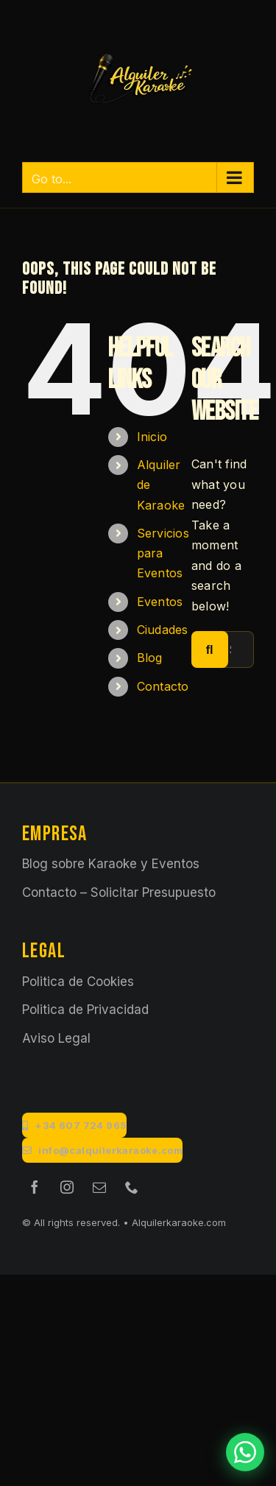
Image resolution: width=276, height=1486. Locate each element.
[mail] (99, 1187)
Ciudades (162, 629)
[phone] (131, 1187)
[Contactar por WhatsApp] (245, 1452)
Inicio (152, 436)
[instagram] (66, 1187)
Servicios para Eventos (163, 553)
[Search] (209, 649)
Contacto (163, 686)
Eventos (160, 601)
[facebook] (34, 1187)
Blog (150, 657)
